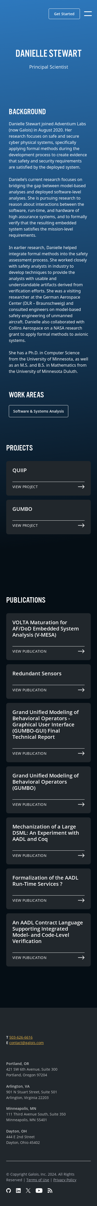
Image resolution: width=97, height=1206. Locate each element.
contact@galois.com (26, 1042)
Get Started (64, 13)
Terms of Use (37, 1179)
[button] (64, 14)
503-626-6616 (21, 1037)
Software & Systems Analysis (38, 411)
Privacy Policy (64, 1179)
